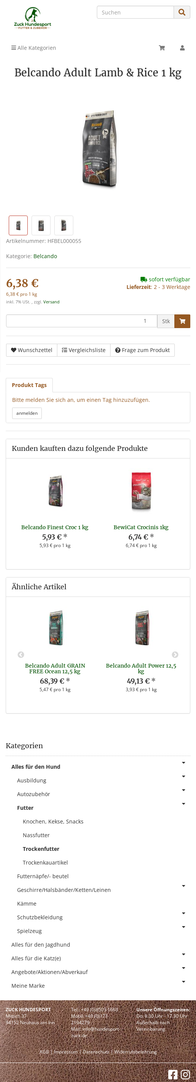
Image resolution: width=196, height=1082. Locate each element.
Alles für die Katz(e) (100, 957)
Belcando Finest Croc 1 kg (55, 527)
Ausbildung (103, 779)
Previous (21, 655)
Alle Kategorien (33, 47)
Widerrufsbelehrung (135, 1052)
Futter (103, 806)
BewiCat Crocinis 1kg (141, 527)
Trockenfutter (41, 848)
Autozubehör (103, 792)
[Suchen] (135, 12)
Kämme (26, 903)
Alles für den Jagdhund (40, 944)
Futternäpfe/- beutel (43, 876)
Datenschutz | (98, 1052)
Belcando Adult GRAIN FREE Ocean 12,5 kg (55, 668)
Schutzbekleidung (103, 916)
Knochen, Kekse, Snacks (53, 821)
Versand (51, 302)
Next (175, 655)
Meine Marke (100, 984)
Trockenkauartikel (45, 862)
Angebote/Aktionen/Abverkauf (100, 970)
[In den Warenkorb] (182, 321)
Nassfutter (36, 835)
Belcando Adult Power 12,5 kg (141, 668)
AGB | (46, 1052)
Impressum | (68, 1052)
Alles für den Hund (100, 765)
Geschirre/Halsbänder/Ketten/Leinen (103, 888)
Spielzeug (103, 929)
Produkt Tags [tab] (29, 385)
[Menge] (81, 320)
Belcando (45, 256)
